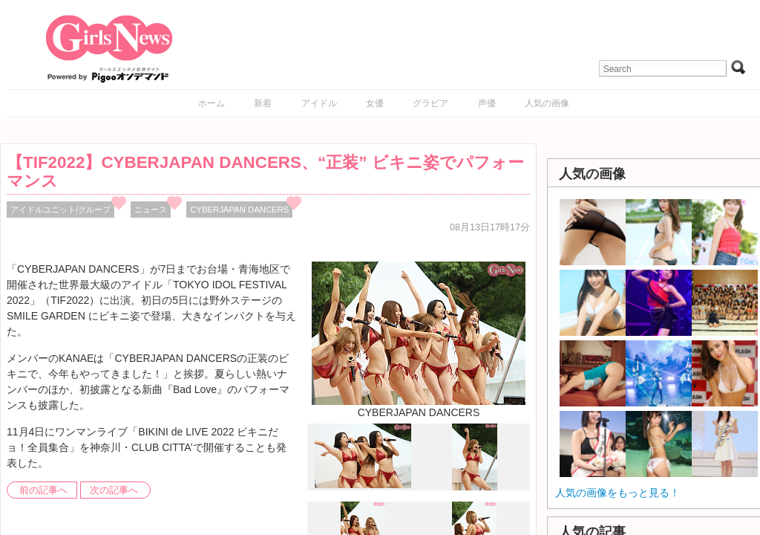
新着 (263, 103)
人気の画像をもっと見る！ (617, 493)
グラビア (430, 103)
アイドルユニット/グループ (60, 209)
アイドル (319, 103)
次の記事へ (114, 490)
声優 (487, 103)
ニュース (150, 209)
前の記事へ (43, 490)
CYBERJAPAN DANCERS (239, 209)
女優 (375, 103)
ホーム (211, 103)
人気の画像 (547, 103)
